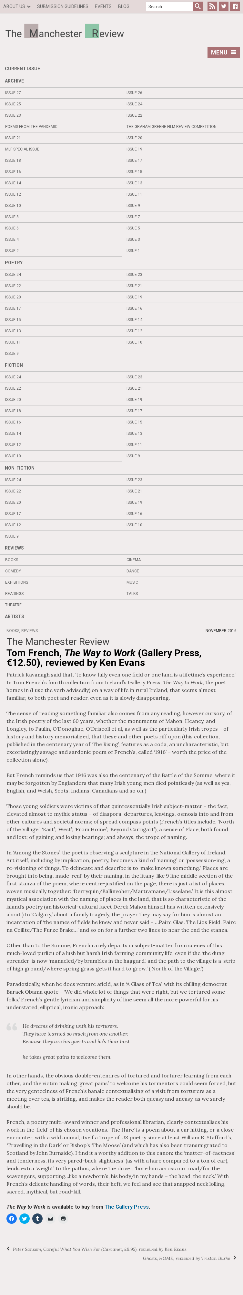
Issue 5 (133, 228)
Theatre (13, 605)
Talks (132, 593)
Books (11, 560)
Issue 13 (134, 183)
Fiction (14, 365)
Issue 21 (13, 138)
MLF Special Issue (22, 149)
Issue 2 (12, 250)
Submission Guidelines (62, 6)
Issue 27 (13, 93)
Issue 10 (13, 205)
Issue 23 (13, 115)
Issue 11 (134, 194)
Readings (14, 593)
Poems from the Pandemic (31, 126)
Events (103, 6)
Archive (14, 80)
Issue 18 (13, 160)
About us (14, 6)
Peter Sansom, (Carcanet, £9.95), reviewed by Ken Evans (100, 1249)
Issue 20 (134, 138)
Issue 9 (133, 205)
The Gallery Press (127, 1207)
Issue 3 (133, 239)
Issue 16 (13, 172)
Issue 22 (134, 115)
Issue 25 (13, 104)
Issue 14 (13, 183)
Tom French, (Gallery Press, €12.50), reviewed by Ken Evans (104, 657)
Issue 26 (134, 93)
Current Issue (22, 68)
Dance (133, 571)
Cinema (134, 560)
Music (132, 582)
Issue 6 (12, 228)
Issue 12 (13, 194)
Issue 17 (134, 160)
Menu (224, 52)
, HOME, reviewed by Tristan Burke (186, 1258)
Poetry (14, 262)
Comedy (13, 571)
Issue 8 (12, 217)
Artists (14, 616)
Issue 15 (134, 172)
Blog (123, 6)
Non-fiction (20, 468)
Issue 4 (12, 239)
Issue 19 (134, 149)
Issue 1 (133, 250)
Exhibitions (16, 582)
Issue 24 (134, 104)
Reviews (14, 547)
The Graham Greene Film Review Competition (172, 126)
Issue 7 (133, 217)
